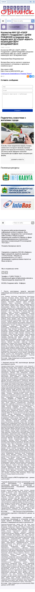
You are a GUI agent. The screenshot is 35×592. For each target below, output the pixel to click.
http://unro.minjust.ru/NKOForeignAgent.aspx (14, 480)
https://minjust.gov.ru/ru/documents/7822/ (21, 586)
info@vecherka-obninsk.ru (24, 281)
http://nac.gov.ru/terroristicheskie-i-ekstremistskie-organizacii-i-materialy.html (17, 515)
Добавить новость (17, 162)
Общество (27, 27)
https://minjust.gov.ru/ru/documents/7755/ (21, 361)
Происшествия (14, 27)
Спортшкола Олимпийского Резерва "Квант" (16, 74)
